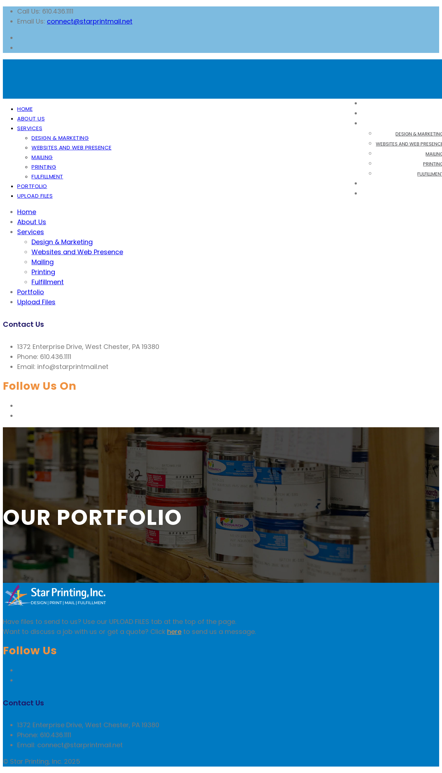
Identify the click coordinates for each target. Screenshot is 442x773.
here (174, 631)
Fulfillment (47, 176)
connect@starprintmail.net (89, 21)
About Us (31, 118)
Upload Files (35, 196)
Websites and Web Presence (71, 147)
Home (25, 109)
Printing (43, 167)
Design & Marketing (60, 138)
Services (29, 128)
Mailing (42, 157)
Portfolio (32, 186)
